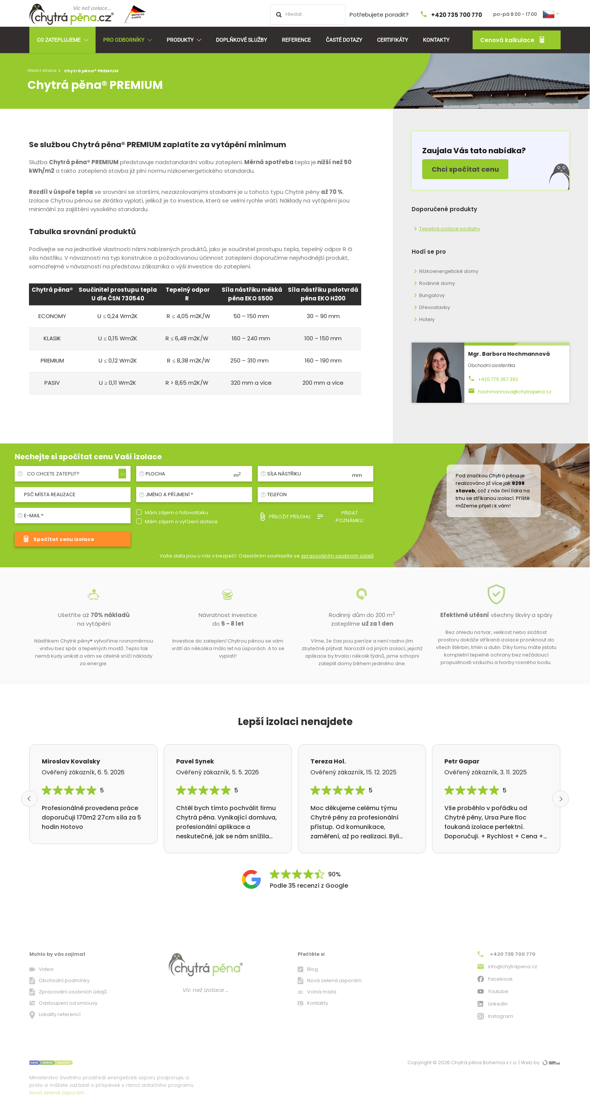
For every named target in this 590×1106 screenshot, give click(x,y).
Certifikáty (392, 40)
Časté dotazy (344, 40)
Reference (296, 40)
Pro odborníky (127, 40)
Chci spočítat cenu (465, 169)
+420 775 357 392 (493, 379)
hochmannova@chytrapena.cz (509, 391)
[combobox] (75, 474)
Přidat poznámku (339, 516)
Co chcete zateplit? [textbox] (53, 473)
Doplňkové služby (241, 40)
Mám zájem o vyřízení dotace (181, 521)
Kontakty (436, 40)
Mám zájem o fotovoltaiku (176, 512)
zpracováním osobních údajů (337, 555)
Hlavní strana (41, 70)
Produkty (184, 40)
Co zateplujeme (62, 40)
